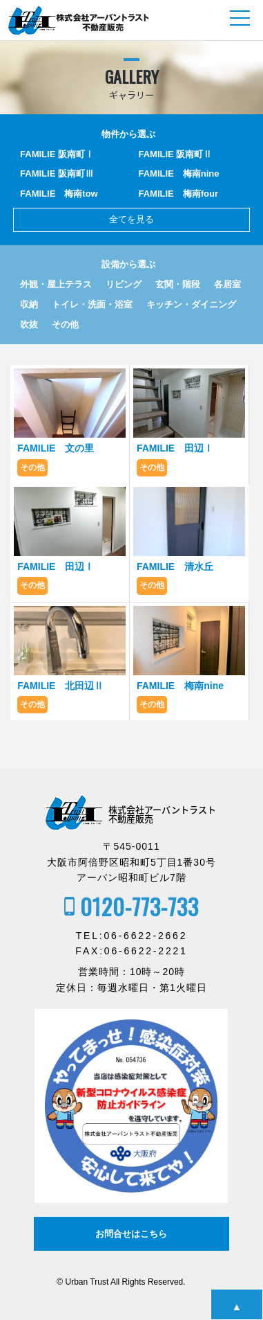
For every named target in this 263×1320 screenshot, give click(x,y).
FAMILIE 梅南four (179, 193)
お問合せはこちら (131, 1234)
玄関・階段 (177, 284)
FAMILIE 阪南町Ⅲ (57, 173)
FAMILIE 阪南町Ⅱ (176, 154)
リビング (124, 284)
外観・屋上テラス (56, 284)
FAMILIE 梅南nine (179, 173)
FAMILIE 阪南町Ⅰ (57, 154)
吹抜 (29, 324)
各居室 (227, 284)
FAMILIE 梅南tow (59, 193)
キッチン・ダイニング (191, 304)
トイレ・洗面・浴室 (92, 304)
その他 (65, 324)
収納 (29, 304)
